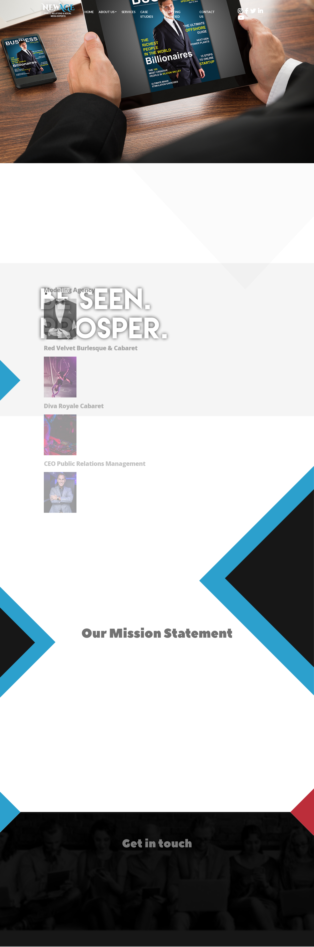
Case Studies (146, 14)
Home (89, 12)
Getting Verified (173, 14)
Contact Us (205, 14)
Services (128, 12)
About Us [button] (106, 12)
